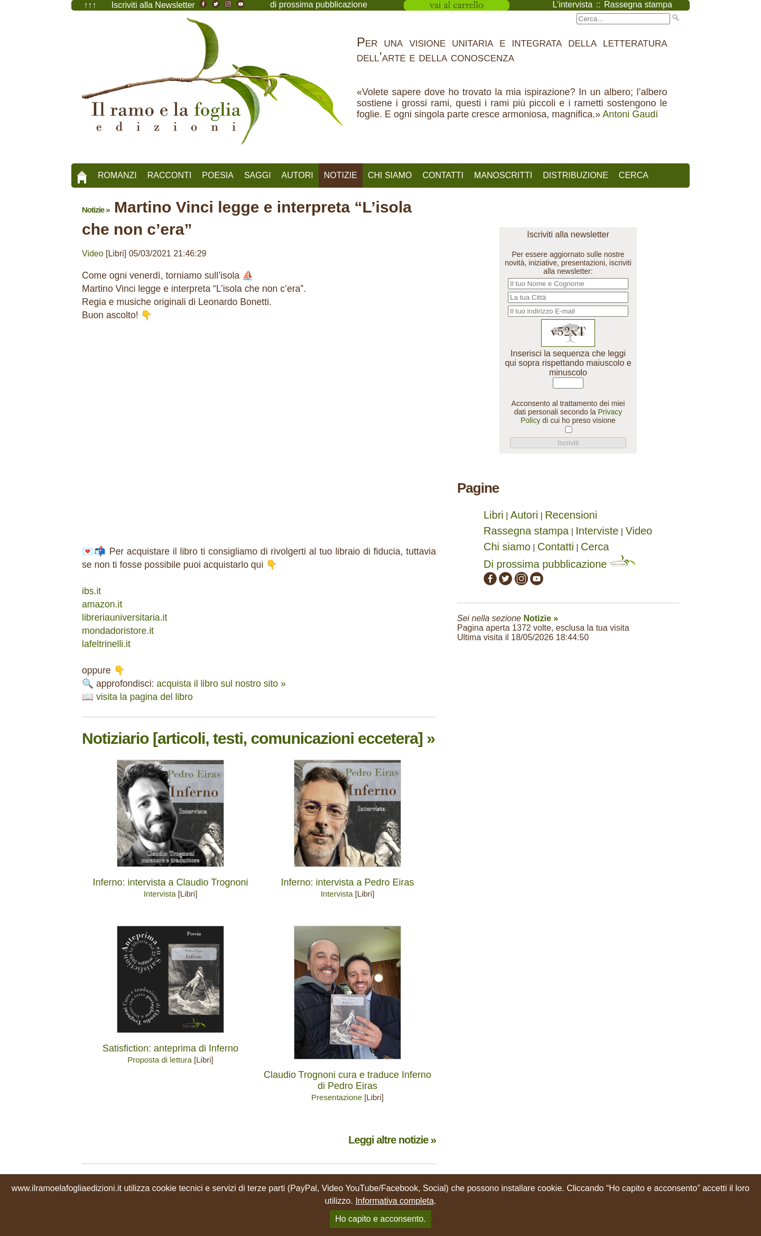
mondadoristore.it (118, 630)
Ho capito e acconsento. (380, 1218)
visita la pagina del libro (144, 696)
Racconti (169, 175)
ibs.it (91, 591)
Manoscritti (503, 175)
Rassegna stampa (526, 531)
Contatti (442, 175)
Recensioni (571, 515)
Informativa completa (394, 1200)
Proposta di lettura (159, 1059)
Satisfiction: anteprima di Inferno (170, 1048)
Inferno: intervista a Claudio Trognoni (170, 882)
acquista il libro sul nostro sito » (220, 683)
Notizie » (96, 209)
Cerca (633, 175)
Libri (494, 515)
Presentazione (336, 1097)
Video (93, 253)
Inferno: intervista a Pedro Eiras (347, 882)
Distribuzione (575, 175)
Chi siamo (390, 175)
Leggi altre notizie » (392, 1140)
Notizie (340, 175)
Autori (297, 175)
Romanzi (117, 175)
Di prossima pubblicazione (560, 564)
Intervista (160, 893)
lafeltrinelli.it (106, 644)
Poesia (218, 175)
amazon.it (102, 604)
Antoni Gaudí (630, 114)
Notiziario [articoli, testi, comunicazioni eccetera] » (258, 738)
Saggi (257, 175)
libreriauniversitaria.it (124, 617)
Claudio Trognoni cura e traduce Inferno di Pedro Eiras (347, 1080)
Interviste (597, 531)
